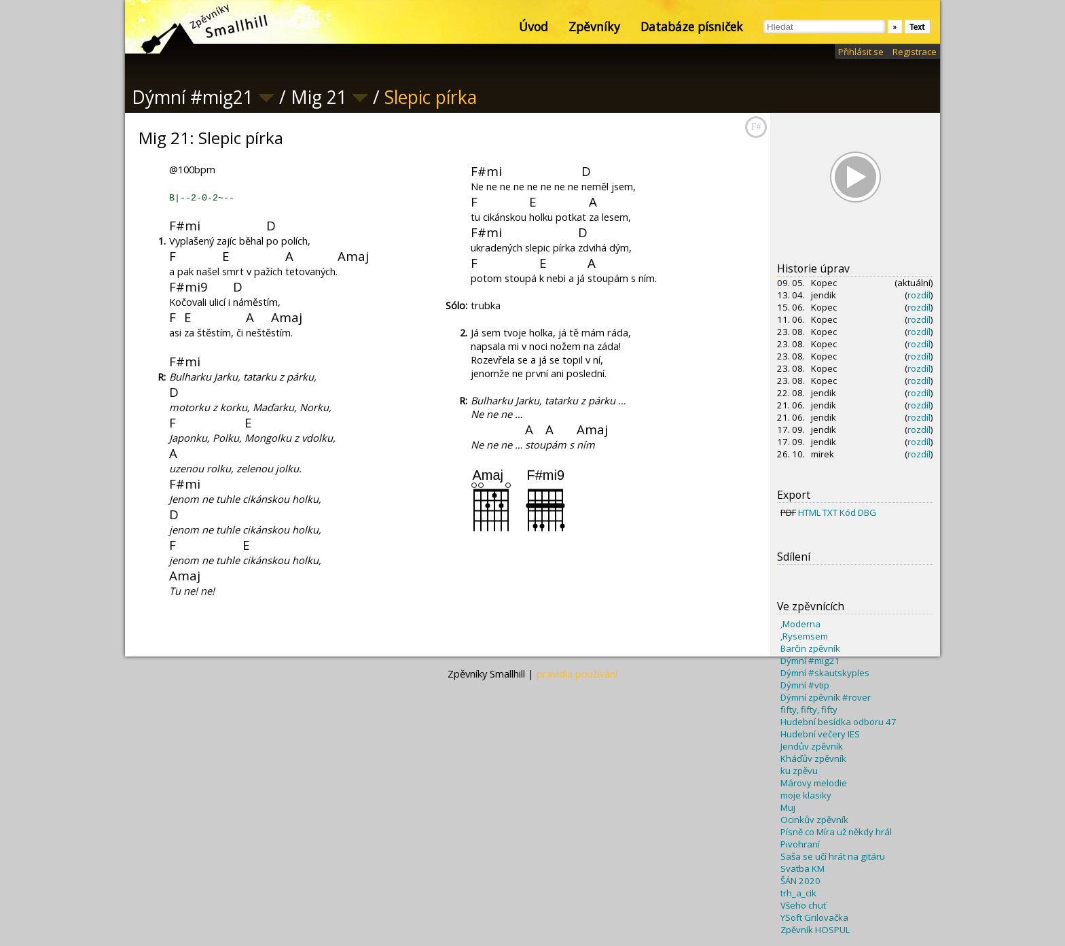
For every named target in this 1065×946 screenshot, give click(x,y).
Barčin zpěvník (810, 648)
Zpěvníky (594, 26)
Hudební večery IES (820, 734)
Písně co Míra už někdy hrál (836, 832)
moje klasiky (805, 795)
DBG (867, 512)
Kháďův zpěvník (813, 758)
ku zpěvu (799, 771)
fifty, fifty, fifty (808, 709)
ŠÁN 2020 (800, 881)
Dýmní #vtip (804, 685)
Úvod (533, 26)
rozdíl (919, 295)
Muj (787, 807)
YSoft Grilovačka (814, 917)
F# (756, 127)
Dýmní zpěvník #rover (825, 697)
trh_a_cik (798, 893)
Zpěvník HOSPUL (815, 930)
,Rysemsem (804, 636)
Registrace (914, 52)
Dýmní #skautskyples (824, 673)
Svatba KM (802, 868)
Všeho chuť (803, 905)
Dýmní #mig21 (810, 660)
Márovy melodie (813, 783)
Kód (848, 512)
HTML (809, 512)
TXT (830, 512)
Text (917, 27)
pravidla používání (577, 673)
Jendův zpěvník (811, 746)
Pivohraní (800, 844)
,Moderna (800, 624)
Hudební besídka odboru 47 (838, 722)
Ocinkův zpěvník (814, 819)
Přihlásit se (861, 52)
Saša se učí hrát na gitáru (832, 856)
